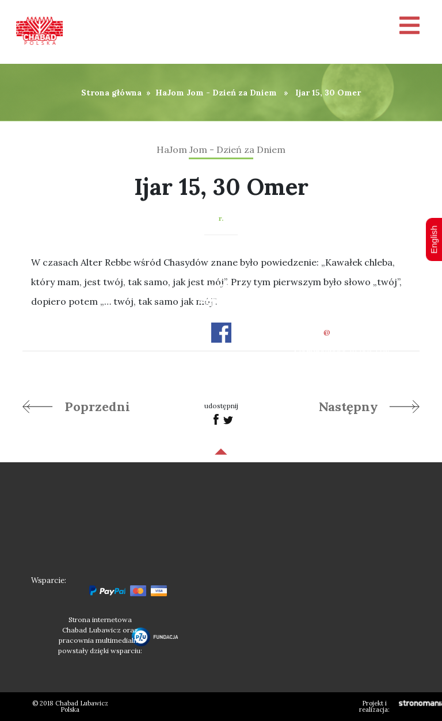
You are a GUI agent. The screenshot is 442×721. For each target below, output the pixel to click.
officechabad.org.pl (342, 332)
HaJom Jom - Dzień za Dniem (216, 92)
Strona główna (111, 92)
